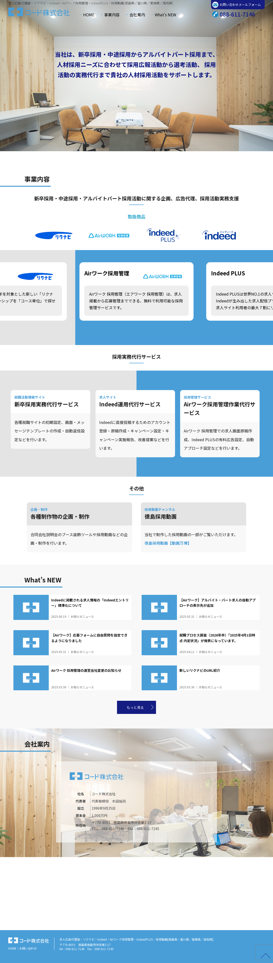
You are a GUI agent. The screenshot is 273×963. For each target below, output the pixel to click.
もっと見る (135, 707)
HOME (88, 15)
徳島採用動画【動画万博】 (168, 543)
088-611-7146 (237, 14)
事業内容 (112, 15)
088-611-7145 (148, 828)
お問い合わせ (28, 948)
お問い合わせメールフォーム (240, 4)
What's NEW (165, 15)
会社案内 (137, 15)
